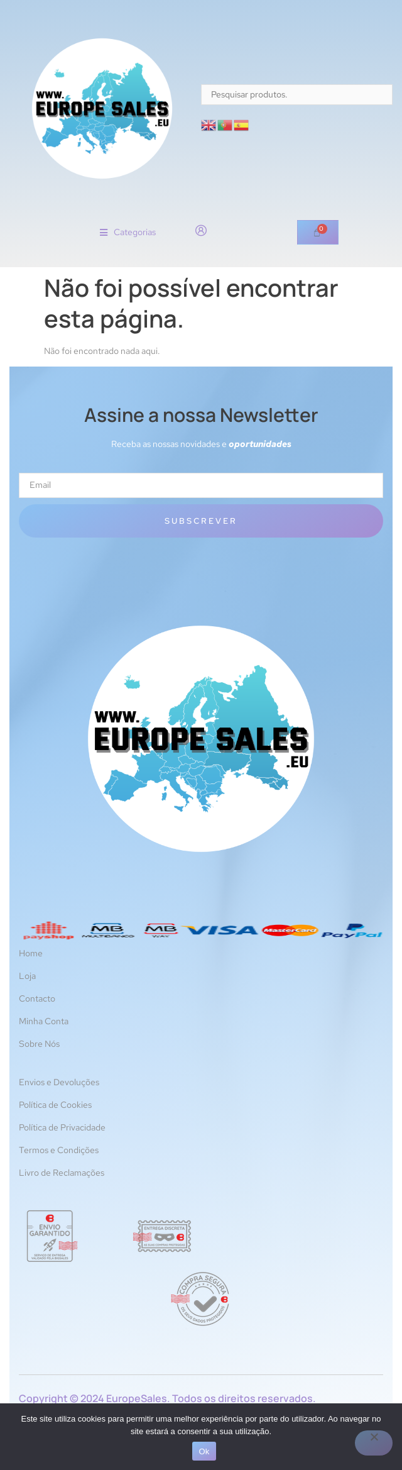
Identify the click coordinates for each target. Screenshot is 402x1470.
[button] (128, 232)
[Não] (374, 1443)
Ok (203, 1451)
